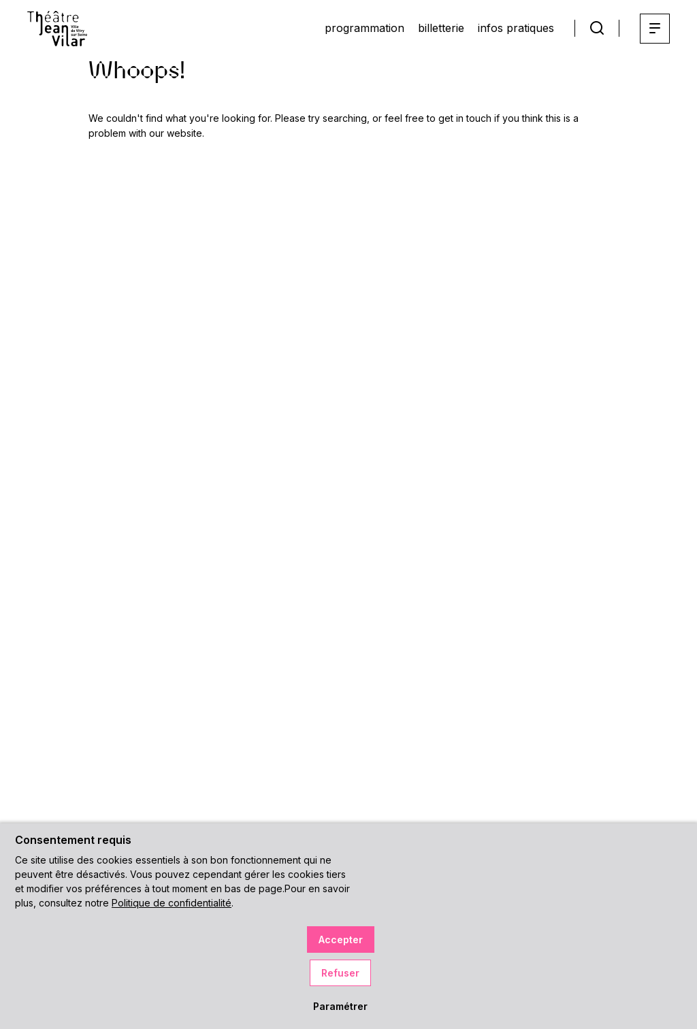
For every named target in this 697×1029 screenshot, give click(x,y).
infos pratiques (516, 28)
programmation (364, 28)
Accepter (341, 939)
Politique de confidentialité (171, 903)
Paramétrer (340, 1006)
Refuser (340, 973)
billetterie (441, 28)
